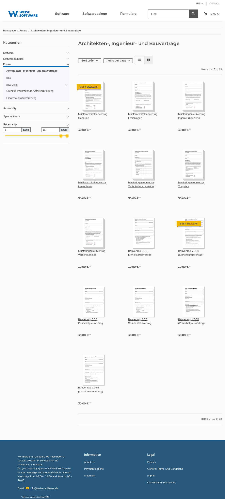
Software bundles (13, 58)
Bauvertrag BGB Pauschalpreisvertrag (90, 321)
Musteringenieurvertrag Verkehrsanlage (91, 252)
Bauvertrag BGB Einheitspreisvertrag (140, 252)
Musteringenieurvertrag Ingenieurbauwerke (191, 116)
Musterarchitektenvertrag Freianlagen (142, 116)
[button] (139, 60)
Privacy (151, 462)
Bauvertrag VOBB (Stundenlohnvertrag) (90, 389)
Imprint (151, 475)
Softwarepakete (94, 14)
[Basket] (211, 14)
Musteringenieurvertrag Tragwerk (191, 184)
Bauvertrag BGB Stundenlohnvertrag (139, 321)
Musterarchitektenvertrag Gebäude (92, 116)
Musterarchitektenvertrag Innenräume (92, 184)
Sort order (88, 60)
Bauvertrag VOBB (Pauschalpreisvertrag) (191, 321)
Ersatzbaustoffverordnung (21, 98)
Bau (8, 77)
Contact (214, 3)
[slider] (61, 136)
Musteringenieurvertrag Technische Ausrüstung (141, 184)
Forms (7, 64)
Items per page (116, 60)
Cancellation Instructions (161, 482)
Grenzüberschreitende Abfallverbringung (30, 90)
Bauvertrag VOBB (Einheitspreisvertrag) (190, 252)
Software (62, 14)
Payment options (94, 468)
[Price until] (50, 130)
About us (89, 462)
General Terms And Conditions (165, 468)
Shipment (89, 475)
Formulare (128, 14)
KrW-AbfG (12, 84)
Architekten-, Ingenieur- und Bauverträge (31, 70)
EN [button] (198, 3)
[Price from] (12, 130)
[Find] (168, 13)
